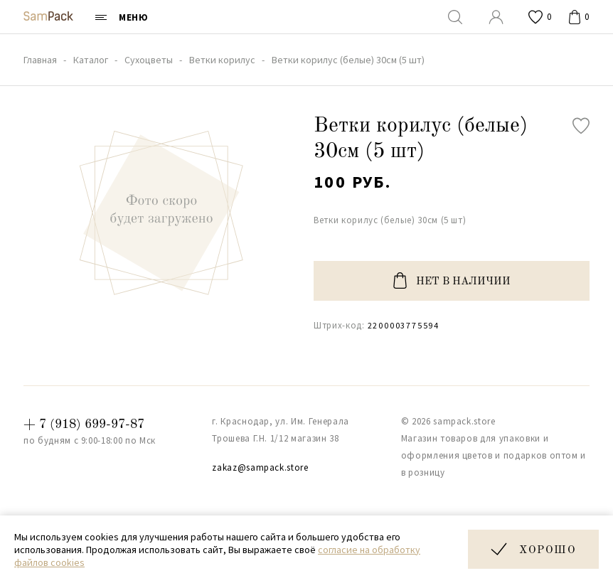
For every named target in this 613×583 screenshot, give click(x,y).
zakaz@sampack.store (260, 467)
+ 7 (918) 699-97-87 (83, 424)
